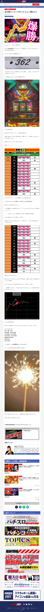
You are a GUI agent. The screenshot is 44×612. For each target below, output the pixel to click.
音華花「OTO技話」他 (12, 9)
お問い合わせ (9, 608)
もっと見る (37, 499)
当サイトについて (34, 608)
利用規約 (23, 608)
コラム (6, 9)
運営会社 (27, 608)
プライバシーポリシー (17, 608)
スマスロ (7, 496)
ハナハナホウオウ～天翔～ (9, 16)
